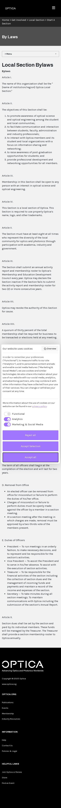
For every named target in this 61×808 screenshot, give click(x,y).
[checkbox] (14, 414)
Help (4, 740)
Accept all (30, 457)
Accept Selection (30, 446)
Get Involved (19, 19)
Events (5, 708)
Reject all (30, 435)
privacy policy (39, 406)
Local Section (36, 19)
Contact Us (7, 745)
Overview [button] (50, 348)
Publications (8, 702)
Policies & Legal (9, 751)
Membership (8, 713)
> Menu (8, 54)
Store (4, 777)
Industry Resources (11, 719)
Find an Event (8, 783)
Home (5, 19)
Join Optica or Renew (12, 772)
